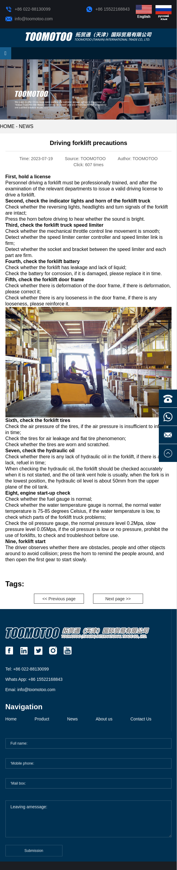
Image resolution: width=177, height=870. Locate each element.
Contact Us (140, 719)
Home (11, 719)
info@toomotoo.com (29, 19)
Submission (34, 853)
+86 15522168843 (108, 9)
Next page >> (118, 598)
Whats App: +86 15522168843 (34, 679)
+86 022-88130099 (28, 9)
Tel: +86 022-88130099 (27, 669)
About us (104, 719)
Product (42, 719)
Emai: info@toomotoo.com (30, 689)
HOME (7, 126)
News (26, 126)
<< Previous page (59, 598)
